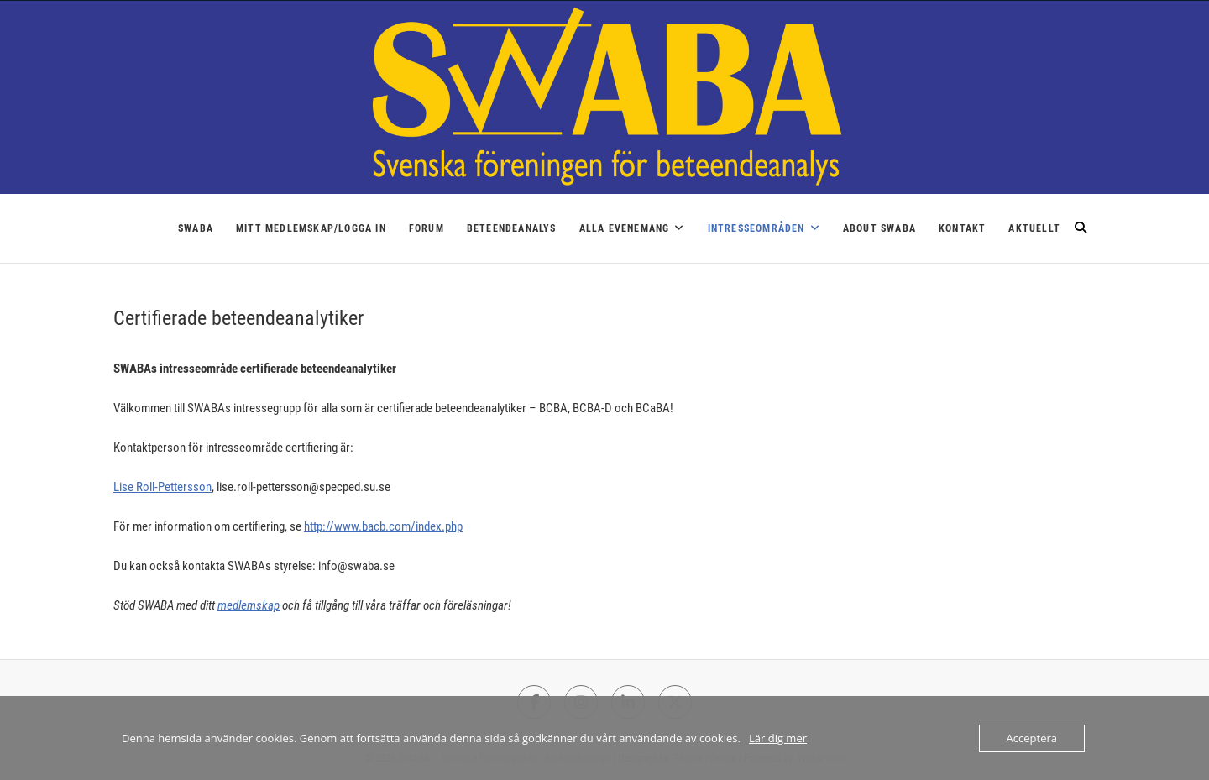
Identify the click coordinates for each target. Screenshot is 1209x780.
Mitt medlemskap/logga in (311, 228)
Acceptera (1032, 738)
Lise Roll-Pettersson (162, 487)
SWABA (195, 228)
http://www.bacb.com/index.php (383, 526)
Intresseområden (756, 228)
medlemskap (248, 605)
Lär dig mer (778, 738)
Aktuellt (1034, 228)
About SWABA (879, 228)
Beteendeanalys (512, 228)
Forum (426, 228)
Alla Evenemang (624, 228)
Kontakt (962, 228)
